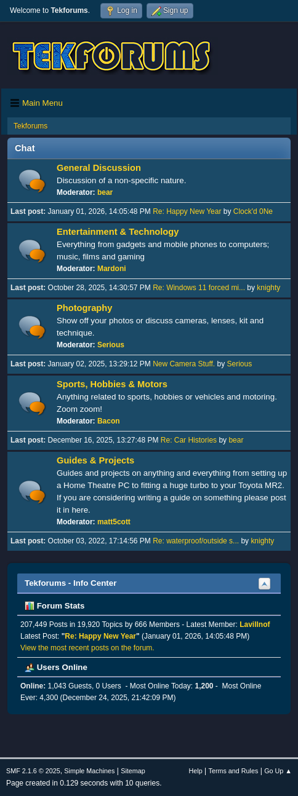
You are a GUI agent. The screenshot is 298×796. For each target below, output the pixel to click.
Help (196, 770)
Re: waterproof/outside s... (196, 541)
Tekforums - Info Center (70, 583)
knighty (268, 287)
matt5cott (114, 522)
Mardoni (111, 268)
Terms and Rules (234, 770)
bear (105, 192)
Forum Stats (54, 605)
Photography (84, 308)
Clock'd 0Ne (253, 211)
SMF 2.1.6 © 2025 (33, 770)
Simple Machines (89, 770)
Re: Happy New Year (187, 211)
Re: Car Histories (189, 440)
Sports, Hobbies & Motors (112, 384)
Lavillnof (255, 624)
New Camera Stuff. (184, 364)
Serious (110, 345)
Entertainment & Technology (118, 232)
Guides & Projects (95, 460)
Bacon (108, 421)
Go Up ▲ (278, 770)
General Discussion (99, 168)
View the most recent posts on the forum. (87, 648)
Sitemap (133, 770)
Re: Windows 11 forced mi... (199, 287)
